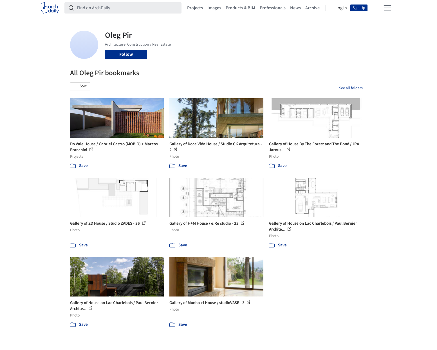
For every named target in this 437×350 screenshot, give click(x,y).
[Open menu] (387, 7)
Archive (312, 8)
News (295, 8)
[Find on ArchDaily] (127, 8)
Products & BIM (240, 8)
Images (214, 8)
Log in (341, 8)
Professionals (273, 8)
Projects (195, 8)
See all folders (351, 88)
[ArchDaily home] (50, 8)
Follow (126, 54)
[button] (80, 86)
